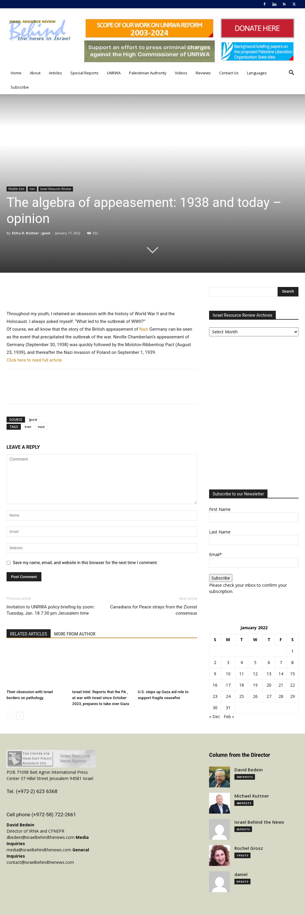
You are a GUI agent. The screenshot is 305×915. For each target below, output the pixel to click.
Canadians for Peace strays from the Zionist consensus (153, 610)
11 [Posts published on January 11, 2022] (241, 674)
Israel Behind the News (259, 822)
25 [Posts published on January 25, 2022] (241, 696)
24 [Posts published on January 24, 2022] (228, 696)
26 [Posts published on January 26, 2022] (255, 696)
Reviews (203, 73)
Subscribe (20, 87)
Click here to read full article (35, 360)
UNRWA (114, 73)
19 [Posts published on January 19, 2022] (255, 685)
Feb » (229, 716)
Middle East (16, 189)
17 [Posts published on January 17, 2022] (228, 685)
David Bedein (248, 770)
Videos (181, 73)
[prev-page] (10, 715)
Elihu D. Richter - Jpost (31, 233)
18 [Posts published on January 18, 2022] (241, 685)
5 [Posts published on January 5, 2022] (255, 662)
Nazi (143, 329)
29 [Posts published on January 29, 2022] (292, 696)
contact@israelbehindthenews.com (40, 862)
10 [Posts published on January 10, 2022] (228, 674)
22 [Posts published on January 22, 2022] (292, 685)
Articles (55, 73)
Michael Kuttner (251, 796)
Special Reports (84, 73)
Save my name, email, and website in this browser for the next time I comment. (85, 562)
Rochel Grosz (248, 848)
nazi (41, 426)
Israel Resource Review (55, 189)
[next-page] (20, 715)
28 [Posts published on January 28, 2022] (280, 696)
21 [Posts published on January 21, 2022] (280, 685)
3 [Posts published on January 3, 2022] (228, 662)
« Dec (214, 716)
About (35, 73)
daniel (241, 874)
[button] (291, 73)
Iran (32, 189)
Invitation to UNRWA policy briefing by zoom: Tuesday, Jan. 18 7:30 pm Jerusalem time (51, 610)
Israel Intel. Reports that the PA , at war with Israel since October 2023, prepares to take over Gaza (100, 698)
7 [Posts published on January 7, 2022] (281, 662)
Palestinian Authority (147, 73)
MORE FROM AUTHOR (74, 634)
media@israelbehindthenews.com (39, 850)
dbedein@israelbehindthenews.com (40, 837)
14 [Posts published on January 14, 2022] (280, 674)
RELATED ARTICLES (28, 634)
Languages (257, 73)
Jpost (33, 419)
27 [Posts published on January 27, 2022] (269, 696)
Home (16, 73)
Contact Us (229, 73)
